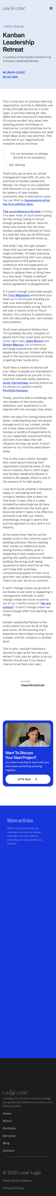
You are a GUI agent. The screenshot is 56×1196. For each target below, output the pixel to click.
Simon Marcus (13, 344)
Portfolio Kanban (15, 390)
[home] (14, 8)
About (7, 1129)
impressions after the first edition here (26, 202)
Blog (6, 1151)
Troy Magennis (19, 295)
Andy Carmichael (15, 383)
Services (9, 1144)
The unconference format (22, 211)
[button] (50, 8)
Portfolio (9, 1136)
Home (7, 1122)
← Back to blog (13, 26)
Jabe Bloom (34, 341)
